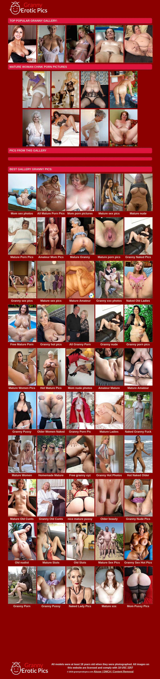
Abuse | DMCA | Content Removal (114, 671)
